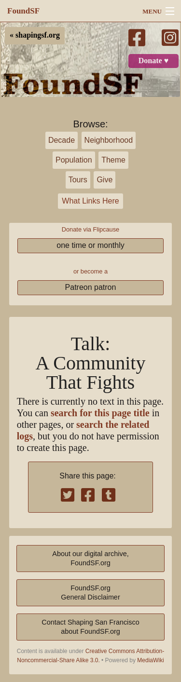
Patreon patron (90, 287)
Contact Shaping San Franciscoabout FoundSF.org (90, 626)
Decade (61, 140)
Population (74, 160)
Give (104, 180)
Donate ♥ (153, 60)
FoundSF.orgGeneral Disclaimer (90, 592)
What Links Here (90, 201)
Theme (113, 160)
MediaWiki (150, 660)
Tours (78, 180)
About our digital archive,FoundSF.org (90, 558)
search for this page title (100, 413)
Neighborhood (108, 140)
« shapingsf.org (35, 35)
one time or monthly (90, 245)
